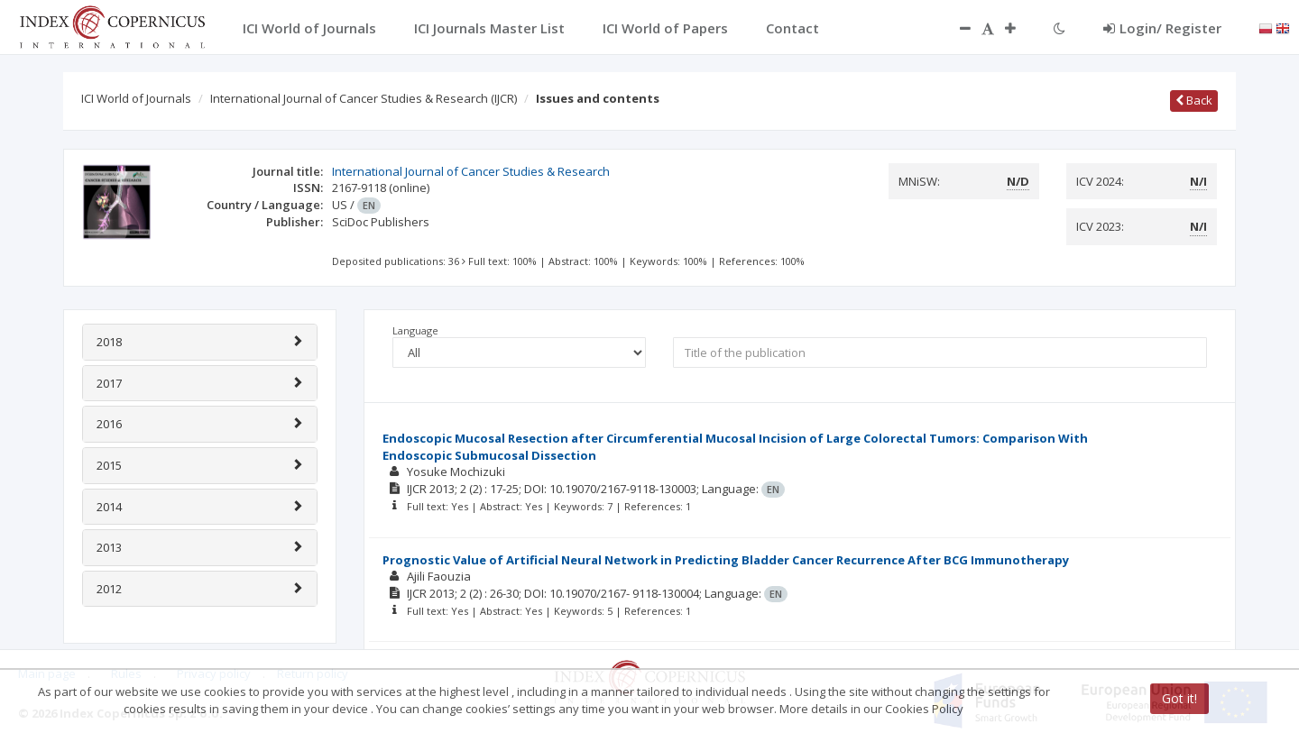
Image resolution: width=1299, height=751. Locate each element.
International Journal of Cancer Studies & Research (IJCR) (363, 98)
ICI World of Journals (136, 98)
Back (1193, 100)
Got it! (1179, 698)
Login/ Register (1162, 28)
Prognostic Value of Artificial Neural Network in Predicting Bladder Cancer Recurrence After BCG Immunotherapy (725, 560)
